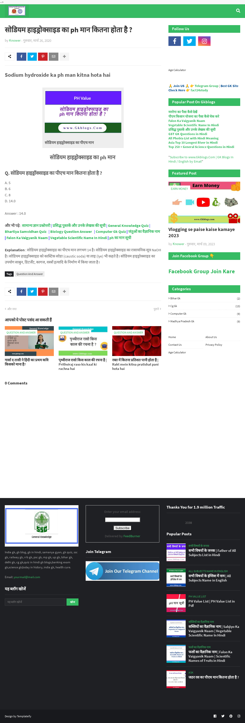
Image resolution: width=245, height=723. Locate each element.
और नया (12, 309)
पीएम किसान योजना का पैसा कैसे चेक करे (193, 116)
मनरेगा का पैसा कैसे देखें (182, 112)
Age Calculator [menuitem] (212, 23)
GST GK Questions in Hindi (187, 134)
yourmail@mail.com (27, 577)
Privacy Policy (214, 344)
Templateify (24, 716)
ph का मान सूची (120, 237)
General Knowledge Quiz (128, 225)
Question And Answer (30, 274)
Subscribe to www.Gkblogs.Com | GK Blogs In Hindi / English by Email (201, 159)
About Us (211, 337)
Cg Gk (205, 306)
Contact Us (175, 344)
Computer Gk (205, 314)
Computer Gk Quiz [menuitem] (122, 23)
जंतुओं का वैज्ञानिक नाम (144, 231)
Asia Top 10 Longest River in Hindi (193, 142)
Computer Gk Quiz (111, 231)
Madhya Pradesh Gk (205, 321)
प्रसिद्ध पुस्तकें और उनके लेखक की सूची (79, 225)
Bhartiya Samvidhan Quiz (25, 231)
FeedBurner (131, 536)
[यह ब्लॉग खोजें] (35, 602)
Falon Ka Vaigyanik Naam (27, 237)
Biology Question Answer (71, 231)
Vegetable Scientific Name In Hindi (78, 237)
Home (172, 337)
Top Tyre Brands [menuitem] (40, 23)
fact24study (199, 90)
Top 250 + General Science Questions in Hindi (201, 147)
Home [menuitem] (13, 23)
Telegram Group (206, 86)
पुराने (156, 309)
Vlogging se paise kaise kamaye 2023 (201, 232)
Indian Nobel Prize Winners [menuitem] (168, 23)
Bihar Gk (205, 298)
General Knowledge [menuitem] (78, 23)
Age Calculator (177, 70)
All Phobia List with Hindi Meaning (193, 138)
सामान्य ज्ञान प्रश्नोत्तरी (36, 225)
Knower (15, 40)
